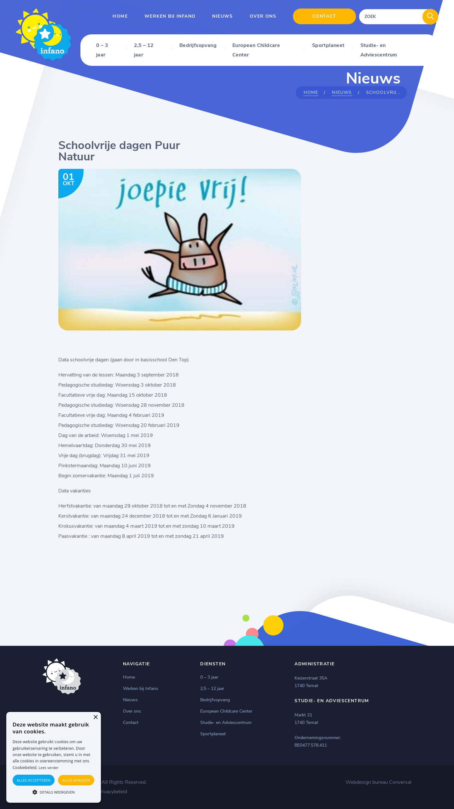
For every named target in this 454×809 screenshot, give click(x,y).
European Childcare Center (256, 50)
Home (120, 16)
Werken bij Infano (169, 16)
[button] (54, 792)
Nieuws (222, 16)
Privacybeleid (112, 791)
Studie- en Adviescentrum (378, 50)
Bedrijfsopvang (198, 45)
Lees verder (49, 767)
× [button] (95, 717)
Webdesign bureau (367, 782)
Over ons (263, 16)
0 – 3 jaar (102, 50)
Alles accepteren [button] (33, 780)
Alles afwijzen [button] (76, 780)
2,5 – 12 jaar (144, 50)
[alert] (53, 757)
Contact (324, 16)
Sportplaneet (328, 45)
